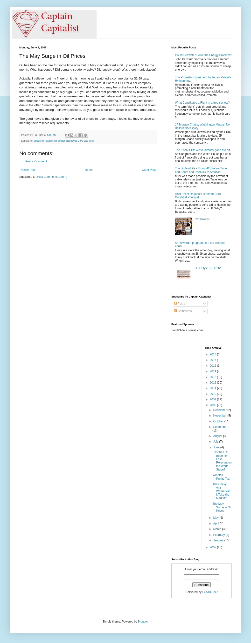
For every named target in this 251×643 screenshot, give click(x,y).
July (216, 441)
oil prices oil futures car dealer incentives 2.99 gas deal (62, 140)
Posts (179, 303)
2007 (213, 547)
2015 (213, 365)
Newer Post (28, 170)
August (218, 436)
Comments (183, 311)
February (219, 535)
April (216, 523)
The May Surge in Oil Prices (221, 507)
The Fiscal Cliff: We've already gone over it (202, 150)
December (220, 410)
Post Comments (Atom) (52, 177)
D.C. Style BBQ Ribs (208, 268)
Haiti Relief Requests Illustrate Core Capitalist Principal (198, 195)
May (216, 517)
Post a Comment (36, 161)
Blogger (143, 621)
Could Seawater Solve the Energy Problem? (203, 55)
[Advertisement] (185, 418)
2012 (213, 382)
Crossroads (202, 219)
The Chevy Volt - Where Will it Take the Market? (221, 491)
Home (89, 170)
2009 (213, 399)
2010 (213, 394)
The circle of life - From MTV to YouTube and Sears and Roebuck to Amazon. (201, 170)
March (217, 529)
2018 (213, 354)
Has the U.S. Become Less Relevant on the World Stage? (221, 461)
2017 (213, 360)
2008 (213, 405)
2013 (213, 377)
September (220, 427)
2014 (213, 371)
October (218, 421)
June (216, 447)
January (218, 540)
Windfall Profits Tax (221, 476)
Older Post (149, 170)
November (220, 415)
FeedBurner (209, 592)
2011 (213, 388)
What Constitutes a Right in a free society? (202, 102)
